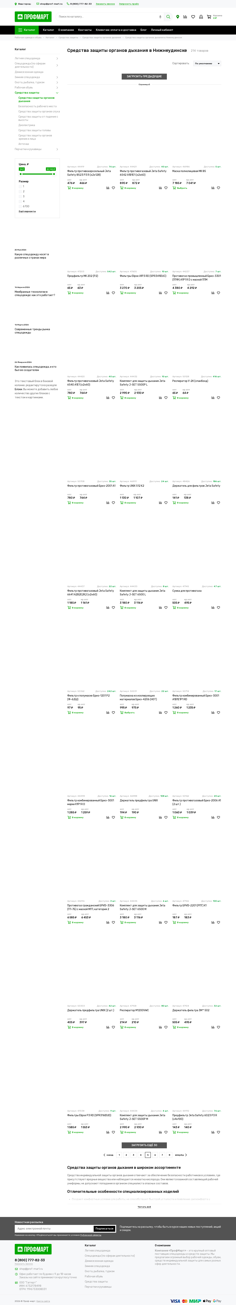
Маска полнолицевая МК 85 (189, 171)
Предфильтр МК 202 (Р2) (82, 276)
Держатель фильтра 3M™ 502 (190, 1010)
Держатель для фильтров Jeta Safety (196, 485)
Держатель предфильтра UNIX (139, 800)
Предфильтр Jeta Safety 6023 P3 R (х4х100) (194, 1117)
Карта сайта (43, 1301)
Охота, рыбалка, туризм (37, 82)
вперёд (181, 1154)
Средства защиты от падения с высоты (38, 118)
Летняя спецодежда (37, 58)
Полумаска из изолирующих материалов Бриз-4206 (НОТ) (138, 697)
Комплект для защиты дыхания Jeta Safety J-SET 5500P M (142, 1117)
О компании (66, 30)
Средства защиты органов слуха (39, 111)
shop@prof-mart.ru (50, 4)
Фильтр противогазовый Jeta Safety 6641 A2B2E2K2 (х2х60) (90, 592)
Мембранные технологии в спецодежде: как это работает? (35, 293)
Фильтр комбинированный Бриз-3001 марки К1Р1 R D (90, 802)
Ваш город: (23, 4)
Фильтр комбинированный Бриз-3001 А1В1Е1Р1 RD (195, 697)
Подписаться (104, 1228)
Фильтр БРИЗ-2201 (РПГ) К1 (189, 905)
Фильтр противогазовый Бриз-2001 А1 (91, 485)
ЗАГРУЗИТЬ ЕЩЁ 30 (144, 1145)
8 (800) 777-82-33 (79, 4)
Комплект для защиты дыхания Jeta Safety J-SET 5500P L (142, 382)
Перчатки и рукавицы (37, 149)
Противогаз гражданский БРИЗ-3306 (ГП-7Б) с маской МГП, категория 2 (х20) (90, 907)
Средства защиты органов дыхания (36, 99)
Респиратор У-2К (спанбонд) (190, 381)
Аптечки (23, 144)
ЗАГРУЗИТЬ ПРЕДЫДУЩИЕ (144, 76)
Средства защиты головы (34, 130)
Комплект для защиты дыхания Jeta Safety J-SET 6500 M (142, 907)
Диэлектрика (26, 125)
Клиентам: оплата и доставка (116, 30)
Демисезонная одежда (29, 72)
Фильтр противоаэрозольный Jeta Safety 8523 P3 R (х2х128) (89, 173)
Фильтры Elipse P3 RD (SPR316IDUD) (89, 1115)
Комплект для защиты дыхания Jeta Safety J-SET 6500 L (142, 592)
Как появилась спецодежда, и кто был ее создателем (35, 368)
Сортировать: (181, 63)
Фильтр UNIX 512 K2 (132, 485)
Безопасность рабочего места (37, 106)
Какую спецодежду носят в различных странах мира (32, 256)
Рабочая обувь (37, 87)
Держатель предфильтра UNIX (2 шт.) (90, 1010)
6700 (26, 206)
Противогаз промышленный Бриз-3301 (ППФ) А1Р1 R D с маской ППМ (196, 277)
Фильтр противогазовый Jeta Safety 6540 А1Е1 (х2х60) (90, 382)
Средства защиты (37, 92)
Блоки (18, 389)
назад (108, 1154)
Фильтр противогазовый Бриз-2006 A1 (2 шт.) (196, 802)
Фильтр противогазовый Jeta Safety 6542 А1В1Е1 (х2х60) (143, 173)
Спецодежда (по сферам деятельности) (37, 65)
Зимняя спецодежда (37, 77)
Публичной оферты (90, 1235)
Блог (143, 30)
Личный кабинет (162, 30)
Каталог (26, 30)
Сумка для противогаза (187, 590)
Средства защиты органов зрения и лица (35, 137)
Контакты (85, 30)
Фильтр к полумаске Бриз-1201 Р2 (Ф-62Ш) (88, 697)
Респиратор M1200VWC (134, 1010)
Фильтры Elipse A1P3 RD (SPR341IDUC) (143, 276)
